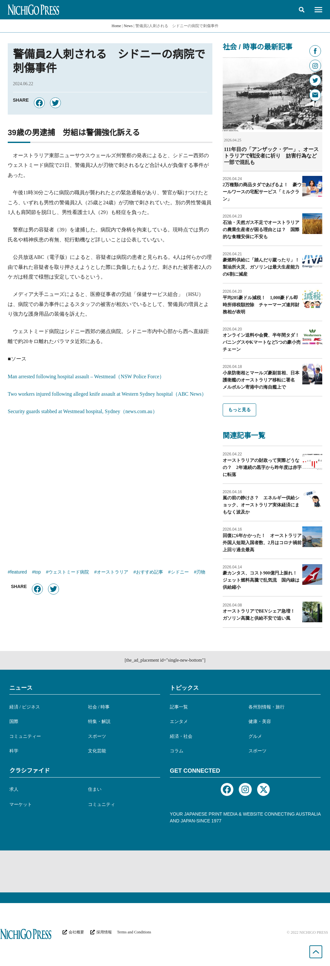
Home (116, 26)
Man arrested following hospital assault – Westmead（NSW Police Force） (86, 376)
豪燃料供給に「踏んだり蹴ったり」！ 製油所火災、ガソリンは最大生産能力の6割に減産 (263, 266)
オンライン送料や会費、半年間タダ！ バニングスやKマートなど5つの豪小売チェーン (263, 341)
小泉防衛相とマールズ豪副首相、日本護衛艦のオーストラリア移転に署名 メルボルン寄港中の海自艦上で (261, 379)
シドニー (180, 572)
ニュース (21, 687)
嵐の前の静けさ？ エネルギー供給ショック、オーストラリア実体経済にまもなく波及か (261, 504)
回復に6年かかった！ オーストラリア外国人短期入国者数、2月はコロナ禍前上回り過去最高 (262, 542)
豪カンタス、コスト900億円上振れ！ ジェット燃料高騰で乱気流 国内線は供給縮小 (262, 579)
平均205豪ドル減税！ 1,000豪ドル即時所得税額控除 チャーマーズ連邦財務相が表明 (261, 304)
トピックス (184, 687)
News (128, 26)
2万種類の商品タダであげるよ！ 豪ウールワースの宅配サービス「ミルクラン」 (262, 191)
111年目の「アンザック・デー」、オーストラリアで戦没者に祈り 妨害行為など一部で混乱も (271, 156)
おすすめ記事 (149, 572)
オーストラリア (112, 572)
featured (18, 572)
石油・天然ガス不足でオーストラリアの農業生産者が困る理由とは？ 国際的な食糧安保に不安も (261, 229)
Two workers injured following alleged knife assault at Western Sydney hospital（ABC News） (107, 394)
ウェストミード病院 (68, 572)
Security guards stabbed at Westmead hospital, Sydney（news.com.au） (83, 411)
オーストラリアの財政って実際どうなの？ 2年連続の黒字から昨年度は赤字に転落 (262, 467)
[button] (301, 10)
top (37, 572)
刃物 (200, 572)
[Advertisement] (110, 489)
